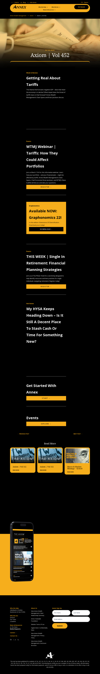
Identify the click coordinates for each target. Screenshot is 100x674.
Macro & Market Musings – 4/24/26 (74, 468)
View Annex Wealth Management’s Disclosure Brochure (38, 643)
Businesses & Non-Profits (17, 612)
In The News (13, 627)
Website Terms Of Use (37, 624)
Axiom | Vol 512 (19, 467)
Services (12, 617)
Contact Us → (14, 636)
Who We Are (55, 7)
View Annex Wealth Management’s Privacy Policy (37, 636)
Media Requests (15, 629)
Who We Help (42, 7)
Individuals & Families (16, 610)
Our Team (13, 619)
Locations (13, 621)
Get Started (81, 7)
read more (16, 470)
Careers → (13, 633)
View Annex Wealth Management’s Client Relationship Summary (37, 613)
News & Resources (48, 10)
